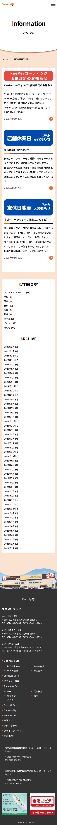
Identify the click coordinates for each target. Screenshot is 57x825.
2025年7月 (9, 364)
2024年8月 (9, 403)
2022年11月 (10, 451)
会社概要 (11, 695)
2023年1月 (9, 447)
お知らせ (8, 720)
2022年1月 (9, 495)
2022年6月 (9, 473)
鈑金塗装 (38, 670)
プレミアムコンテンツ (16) (17, 292)
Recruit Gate (11, 704)
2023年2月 (9, 443)
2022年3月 (9, 486)
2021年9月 (9, 513)
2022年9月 (9, 460)
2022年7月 (9, 469)
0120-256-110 (15, 759)
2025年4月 (9, 373)
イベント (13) (10, 323)
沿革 (36, 695)
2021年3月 (9, 539)
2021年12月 (10, 499)
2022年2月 (9, 491)
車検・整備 (12, 670)
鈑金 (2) (8, 314)
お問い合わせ (10, 725)
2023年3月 (9, 438)
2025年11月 (10, 360)
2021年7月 (9, 521)
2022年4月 (9, 482)
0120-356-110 (15, 783)
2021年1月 (9, 548)
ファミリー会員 (11, 680)
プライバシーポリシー (15, 730)
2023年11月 (10, 425)
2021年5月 (9, 530)
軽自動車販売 (13, 666)
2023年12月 (10, 421)
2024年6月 (9, 412)
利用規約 (8, 735)
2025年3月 (9, 377)
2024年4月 (9, 416)
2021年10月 (10, 508)
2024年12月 (10, 386)
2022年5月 (9, 478)
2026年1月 (9, 351)
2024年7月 (9, 408)
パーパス (11, 691)
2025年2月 (9, 381)
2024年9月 (9, 399)
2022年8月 (9, 465)
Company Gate (12, 685)
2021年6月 (9, 526)
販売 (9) (8, 301)
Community (10, 710)
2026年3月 (9, 346)
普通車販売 (39, 666)
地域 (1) (8, 296)
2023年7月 (9, 429)
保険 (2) (8, 309)
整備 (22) (8, 305)
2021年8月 (9, 517)
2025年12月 (10, 355)
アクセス (11, 699)
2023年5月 (9, 434)
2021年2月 (9, 543)
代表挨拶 (38, 691)
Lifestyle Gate (11, 675)
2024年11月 (10, 390)
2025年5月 (9, 368)
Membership (10, 715)
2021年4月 (9, 535)
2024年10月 (10, 394)
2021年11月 (10, 504)
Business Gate (11, 660)
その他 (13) (9, 327)
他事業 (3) (9, 318)
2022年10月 (10, 456)
